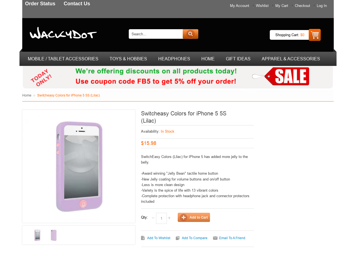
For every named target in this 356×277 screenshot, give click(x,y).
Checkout (302, 5)
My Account (239, 5)
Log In (322, 5)
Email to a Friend (232, 238)
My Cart (281, 5)
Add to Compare (194, 238)
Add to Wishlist (158, 238)
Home (26, 95)
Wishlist (262, 5)
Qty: (144, 217)
